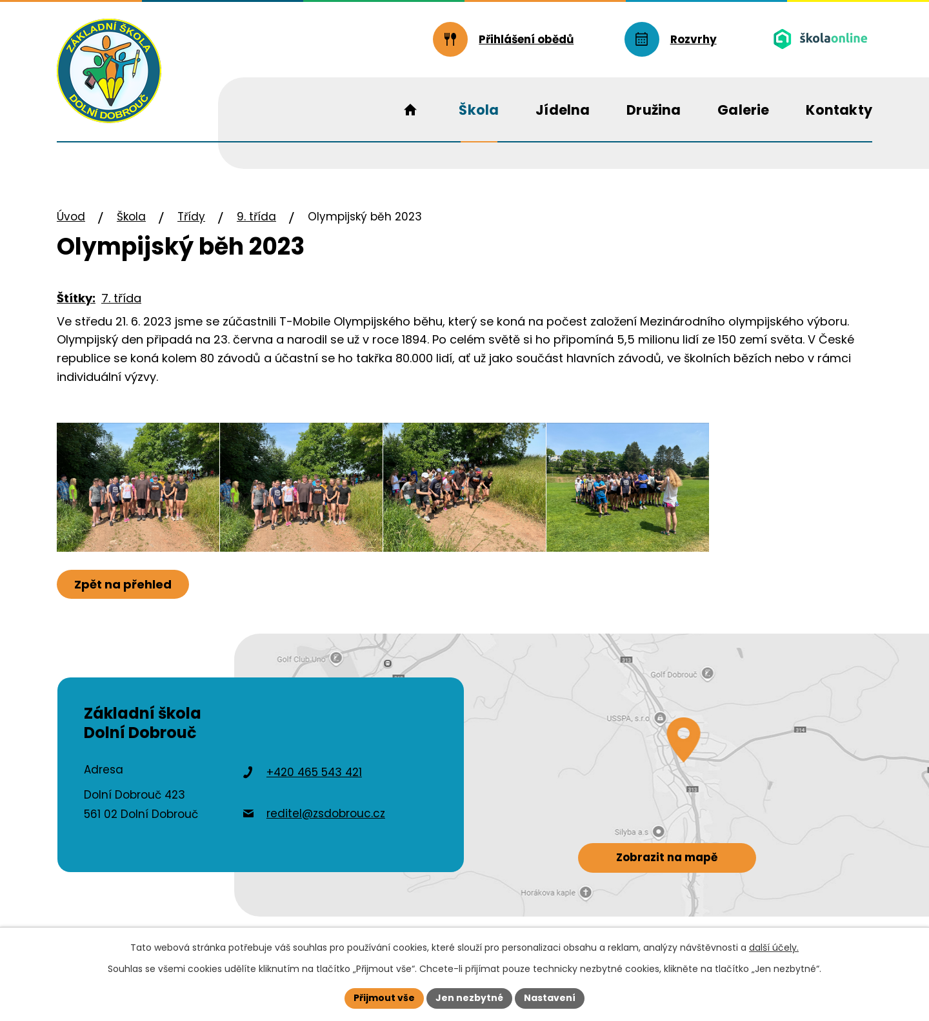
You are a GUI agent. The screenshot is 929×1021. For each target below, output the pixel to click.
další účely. (774, 947)
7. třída (121, 298)
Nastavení (549, 997)
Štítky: (76, 298)
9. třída (256, 216)
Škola (131, 216)
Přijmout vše (384, 997)
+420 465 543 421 (314, 772)
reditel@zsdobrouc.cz (325, 813)
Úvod (71, 216)
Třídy (191, 216)
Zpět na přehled (123, 584)
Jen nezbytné (469, 997)
